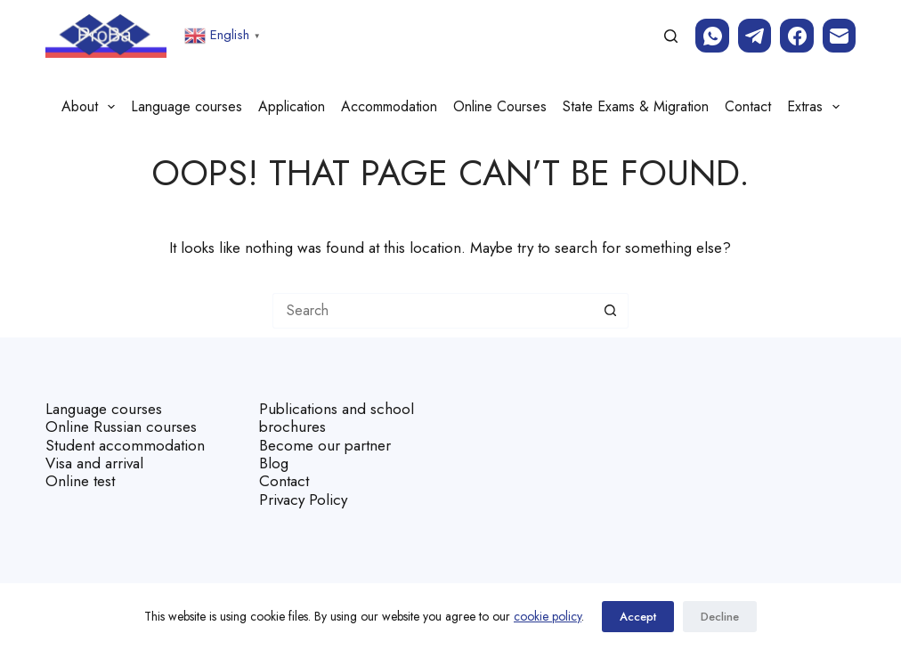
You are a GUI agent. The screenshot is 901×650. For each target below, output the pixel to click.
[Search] (671, 36)
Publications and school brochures (336, 417)
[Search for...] (432, 311)
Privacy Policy (303, 499)
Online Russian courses (121, 426)
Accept (638, 616)
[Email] (839, 36)
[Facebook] (797, 36)
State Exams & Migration (636, 106)
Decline (720, 616)
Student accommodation (125, 445)
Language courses (186, 106)
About (91, 107)
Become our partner (325, 445)
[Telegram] (755, 36)
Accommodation (389, 106)
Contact (748, 106)
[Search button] (611, 311)
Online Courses (500, 106)
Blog (273, 463)
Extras (817, 107)
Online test (80, 481)
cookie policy (547, 616)
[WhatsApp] (712, 36)
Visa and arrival (94, 463)
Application (291, 106)
